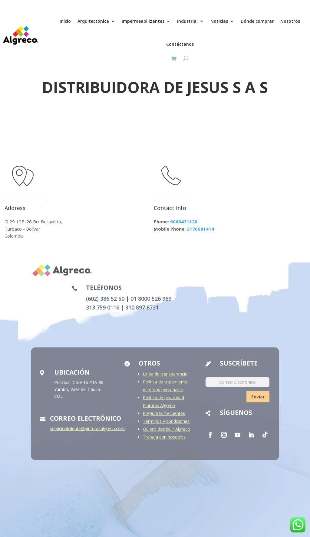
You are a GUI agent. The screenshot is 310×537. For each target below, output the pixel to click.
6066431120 (183, 221)
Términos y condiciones (166, 425)
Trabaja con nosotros (164, 440)
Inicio (65, 21)
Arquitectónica (93, 21)
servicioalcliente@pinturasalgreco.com (87, 432)
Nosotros (290, 21)
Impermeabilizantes (143, 21)
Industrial (187, 21)
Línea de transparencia (165, 377)
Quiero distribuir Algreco (166, 432)
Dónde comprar (257, 21)
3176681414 (200, 229)
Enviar (258, 400)
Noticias (219, 21)
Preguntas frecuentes (164, 417)
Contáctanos (180, 44)
